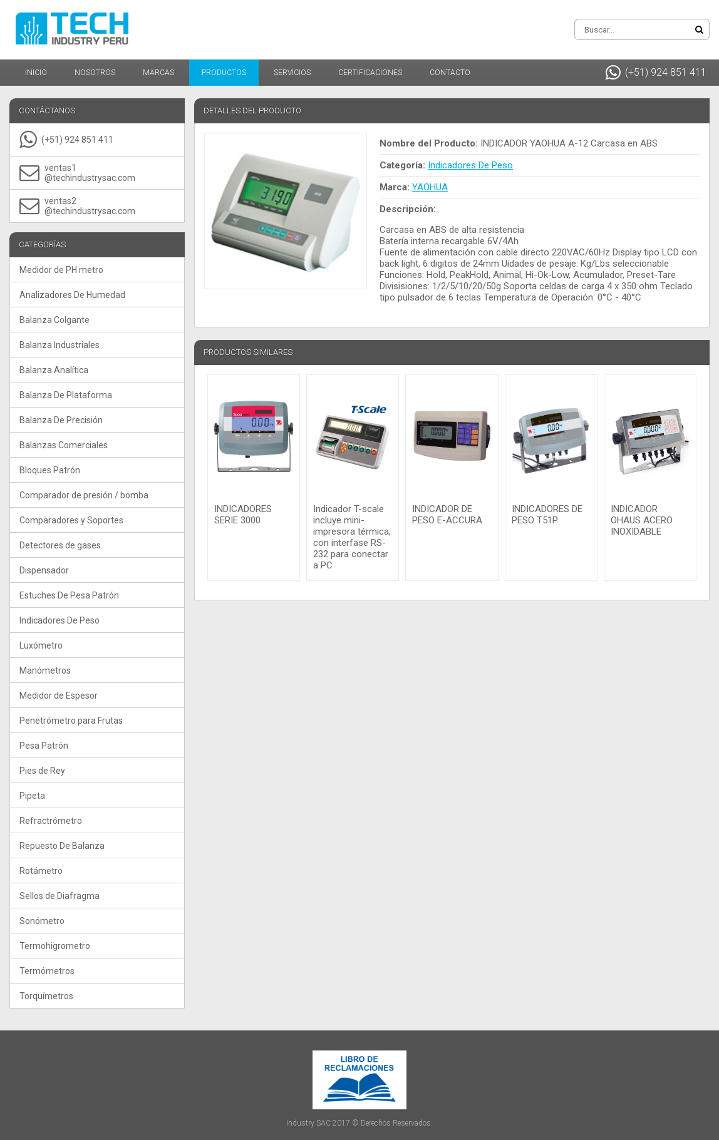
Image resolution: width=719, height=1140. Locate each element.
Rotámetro (41, 871)
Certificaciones (370, 72)
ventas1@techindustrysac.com (77, 173)
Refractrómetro (50, 821)
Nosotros (95, 72)
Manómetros (45, 670)
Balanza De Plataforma (65, 395)
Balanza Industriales (59, 345)
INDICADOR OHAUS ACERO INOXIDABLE (642, 520)
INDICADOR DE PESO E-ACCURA (447, 514)
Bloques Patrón (49, 470)
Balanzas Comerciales (63, 445)
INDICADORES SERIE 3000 (243, 514)
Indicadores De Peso (59, 620)
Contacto (450, 72)
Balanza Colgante (54, 320)
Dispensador (44, 570)
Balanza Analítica (53, 370)
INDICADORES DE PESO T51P (547, 514)
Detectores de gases (60, 545)
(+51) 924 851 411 (656, 72)
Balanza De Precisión (61, 420)
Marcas (158, 72)
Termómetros (47, 971)
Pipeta (32, 796)
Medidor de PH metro (61, 270)
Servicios (292, 72)
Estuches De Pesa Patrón (69, 595)
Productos (224, 72)
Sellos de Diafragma (59, 896)
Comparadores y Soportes (71, 520)
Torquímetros (46, 996)
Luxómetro (41, 645)
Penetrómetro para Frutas (71, 721)
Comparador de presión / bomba (83, 495)
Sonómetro (42, 921)
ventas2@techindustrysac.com (77, 206)
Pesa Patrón (43, 746)
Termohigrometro (54, 946)
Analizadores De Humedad (72, 295)
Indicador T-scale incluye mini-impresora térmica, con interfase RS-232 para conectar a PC (352, 537)
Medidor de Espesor (58, 696)
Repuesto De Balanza (62, 846)
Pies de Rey (42, 771)
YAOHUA (430, 187)
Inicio (36, 72)
